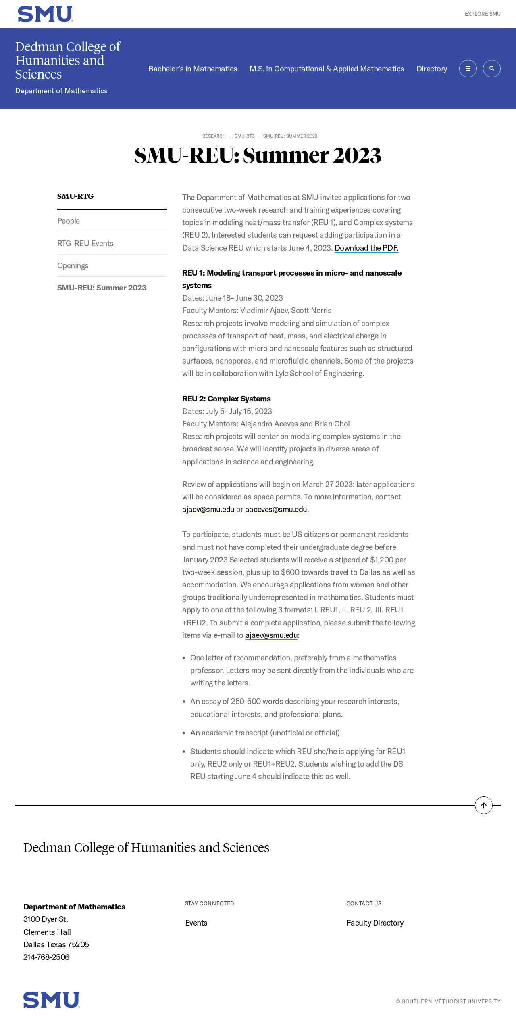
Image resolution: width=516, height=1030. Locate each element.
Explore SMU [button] (483, 13)
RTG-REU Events (85, 243)
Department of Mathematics (61, 90)
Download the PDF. (367, 248)
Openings (73, 265)
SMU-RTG (244, 136)
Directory (431, 68)
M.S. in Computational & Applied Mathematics (327, 68)
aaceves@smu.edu (276, 509)
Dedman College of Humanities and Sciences (67, 60)
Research (214, 136)
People (68, 221)
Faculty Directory (375, 923)
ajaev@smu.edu (208, 509)
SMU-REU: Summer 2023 (101, 287)
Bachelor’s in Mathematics (192, 68)
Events (196, 923)
